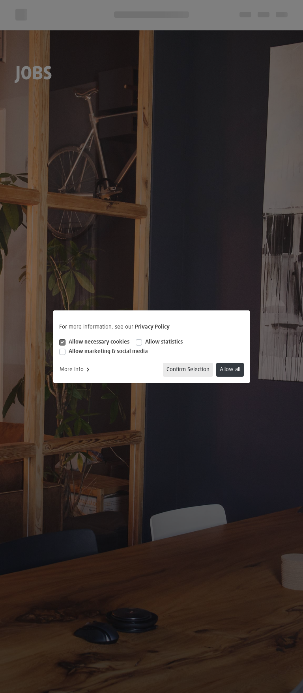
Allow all (230, 369)
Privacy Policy (152, 327)
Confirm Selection (187, 369)
